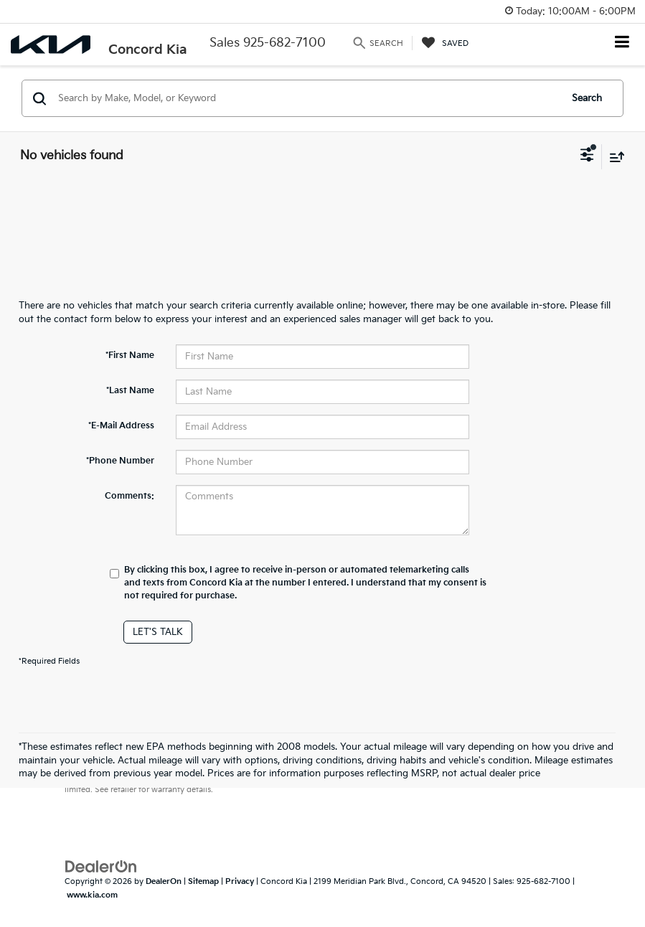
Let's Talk (158, 632)
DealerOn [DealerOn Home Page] (164, 881)
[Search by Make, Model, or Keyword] (307, 98)
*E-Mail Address (121, 425)
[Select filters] (587, 156)
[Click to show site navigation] (622, 43)
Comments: (129, 496)
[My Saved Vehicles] (445, 43)
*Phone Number (120, 461)
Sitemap (203, 881)
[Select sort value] (613, 156)
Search (587, 98)
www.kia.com (92, 895)
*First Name (129, 355)
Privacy (239, 881)
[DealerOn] (101, 866)
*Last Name (130, 390)
